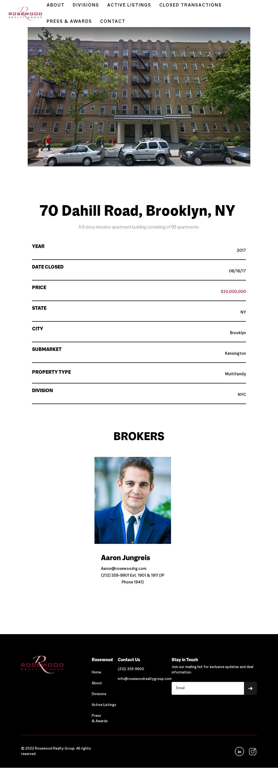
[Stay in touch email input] (208, 688)
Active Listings (104, 705)
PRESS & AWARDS (69, 21)
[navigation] (252, 751)
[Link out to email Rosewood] (145, 679)
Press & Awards (100, 718)
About (97, 683)
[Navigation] (56, 664)
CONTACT (112, 21)
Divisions (99, 694)
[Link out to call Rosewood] (131, 669)
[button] (139, 183)
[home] (23, 13)
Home (96, 673)
